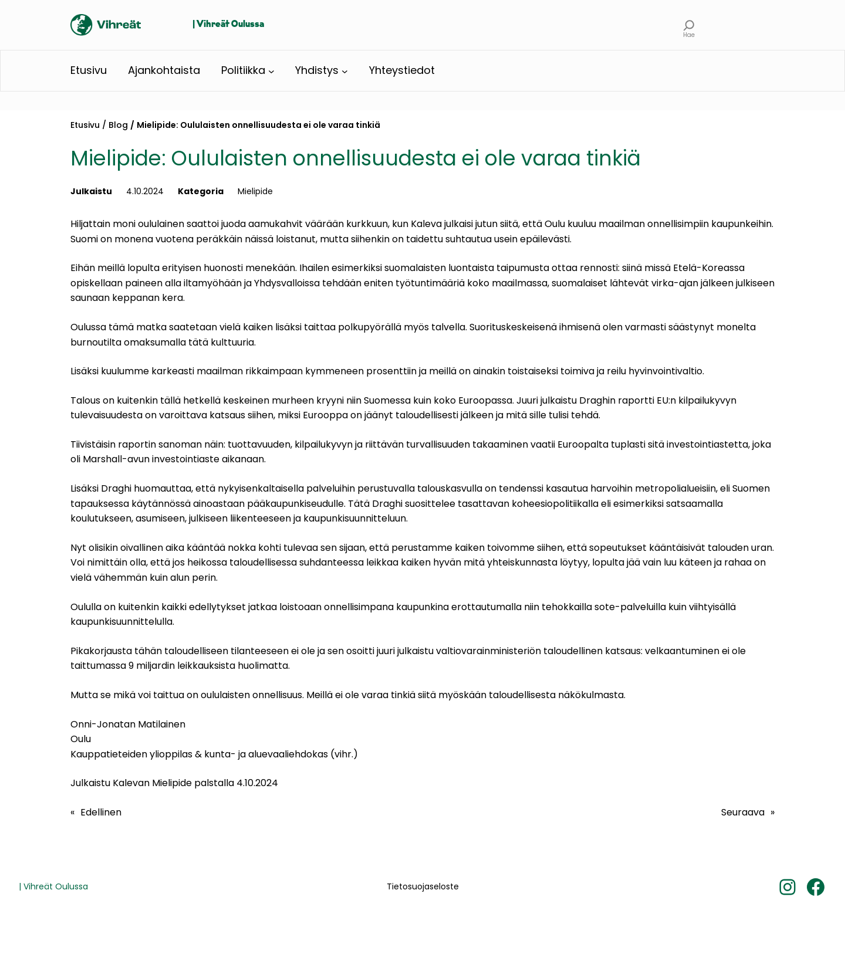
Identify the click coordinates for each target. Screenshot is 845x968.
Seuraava (743, 812)
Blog (118, 125)
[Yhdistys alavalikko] (345, 70)
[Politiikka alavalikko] (271, 70)
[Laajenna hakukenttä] (689, 25)
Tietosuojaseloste (423, 886)
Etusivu (85, 125)
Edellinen (100, 812)
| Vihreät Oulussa (228, 24)
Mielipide (255, 191)
